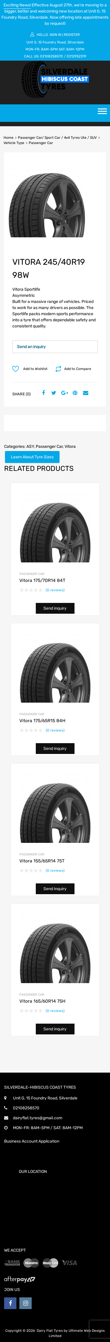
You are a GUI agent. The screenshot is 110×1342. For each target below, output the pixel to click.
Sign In (55, 35)
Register (72, 35)
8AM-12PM (75, 49)
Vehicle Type (14, 143)
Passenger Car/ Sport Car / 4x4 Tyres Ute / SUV (57, 138)
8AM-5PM (49, 49)
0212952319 (76, 56)
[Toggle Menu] (102, 113)
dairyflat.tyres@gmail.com (37, 1117)
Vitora (70, 446)
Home (8, 138)
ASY (30, 446)
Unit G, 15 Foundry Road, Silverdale (55, 42)
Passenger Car (49, 446)
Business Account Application (31, 1141)
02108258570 (51, 56)
